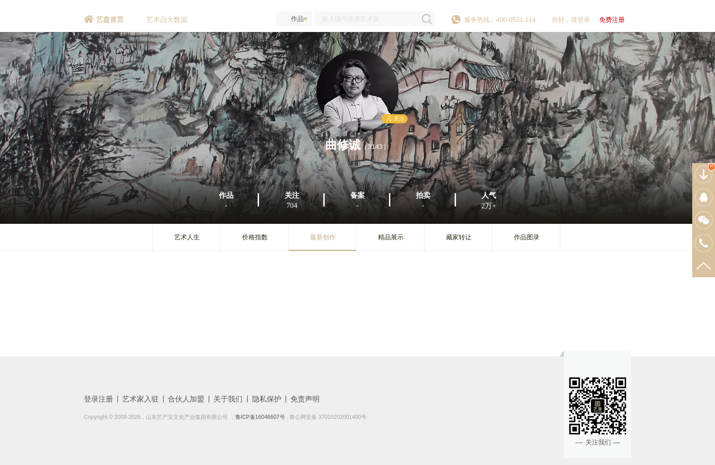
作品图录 (526, 237)
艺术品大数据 (166, 19)
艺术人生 (187, 237)
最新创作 (323, 237)
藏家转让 (458, 237)
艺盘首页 (110, 19)
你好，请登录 (571, 19)
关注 (394, 118)
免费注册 (612, 19)
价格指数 (255, 237)
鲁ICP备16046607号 (260, 417)
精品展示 (391, 237)
